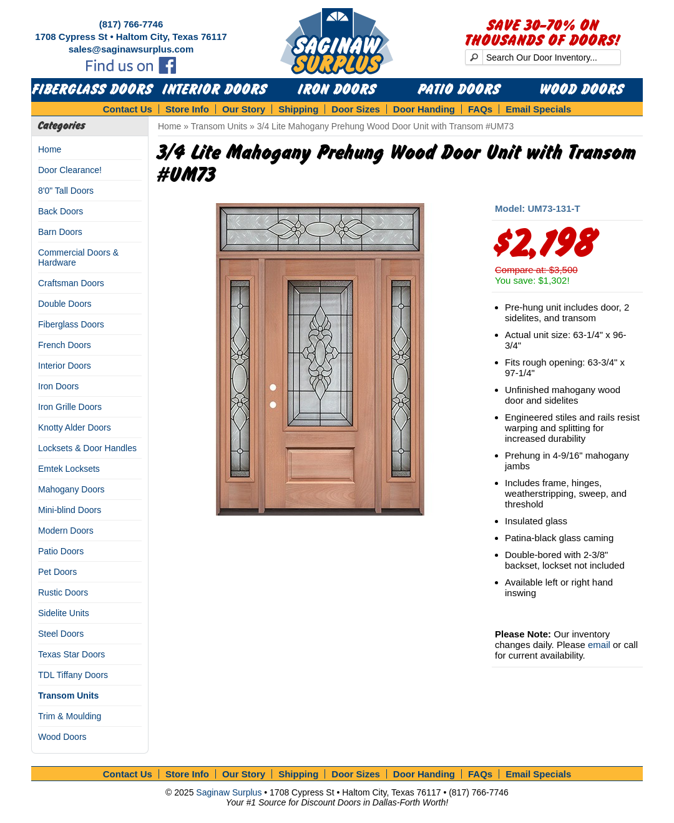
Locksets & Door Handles (87, 448)
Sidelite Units (63, 613)
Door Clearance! (70, 170)
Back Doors (60, 211)
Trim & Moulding (69, 716)
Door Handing (424, 109)
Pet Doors (57, 572)
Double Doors (65, 304)
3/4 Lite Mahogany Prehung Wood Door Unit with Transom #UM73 (385, 126)
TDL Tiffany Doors (73, 675)
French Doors (64, 345)
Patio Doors (459, 90)
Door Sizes (355, 109)
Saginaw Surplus (228, 792)
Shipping (298, 109)
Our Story (243, 109)
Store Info (187, 109)
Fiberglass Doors (92, 90)
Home (49, 149)
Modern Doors (66, 531)
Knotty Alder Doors (74, 427)
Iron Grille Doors (70, 407)
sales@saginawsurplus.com (131, 49)
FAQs (480, 109)
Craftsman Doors (71, 283)
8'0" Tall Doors (66, 191)
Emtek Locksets (69, 469)
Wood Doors (582, 90)
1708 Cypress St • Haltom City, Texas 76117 (131, 36)
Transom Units (68, 696)
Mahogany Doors (71, 489)
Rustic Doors (63, 592)
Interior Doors (215, 90)
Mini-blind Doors (69, 510)
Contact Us (127, 109)
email (599, 644)
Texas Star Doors (71, 654)
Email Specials (538, 109)
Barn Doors (60, 232)
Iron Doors (337, 90)
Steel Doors (61, 634)
